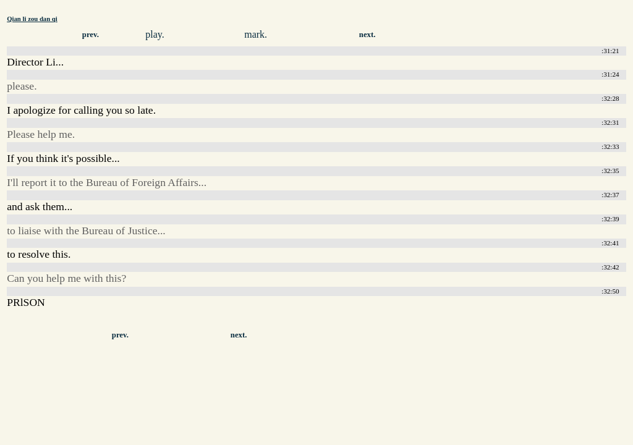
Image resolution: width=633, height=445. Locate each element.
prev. (90, 34)
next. (367, 34)
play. (154, 34)
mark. (255, 34)
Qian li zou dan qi (32, 18)
